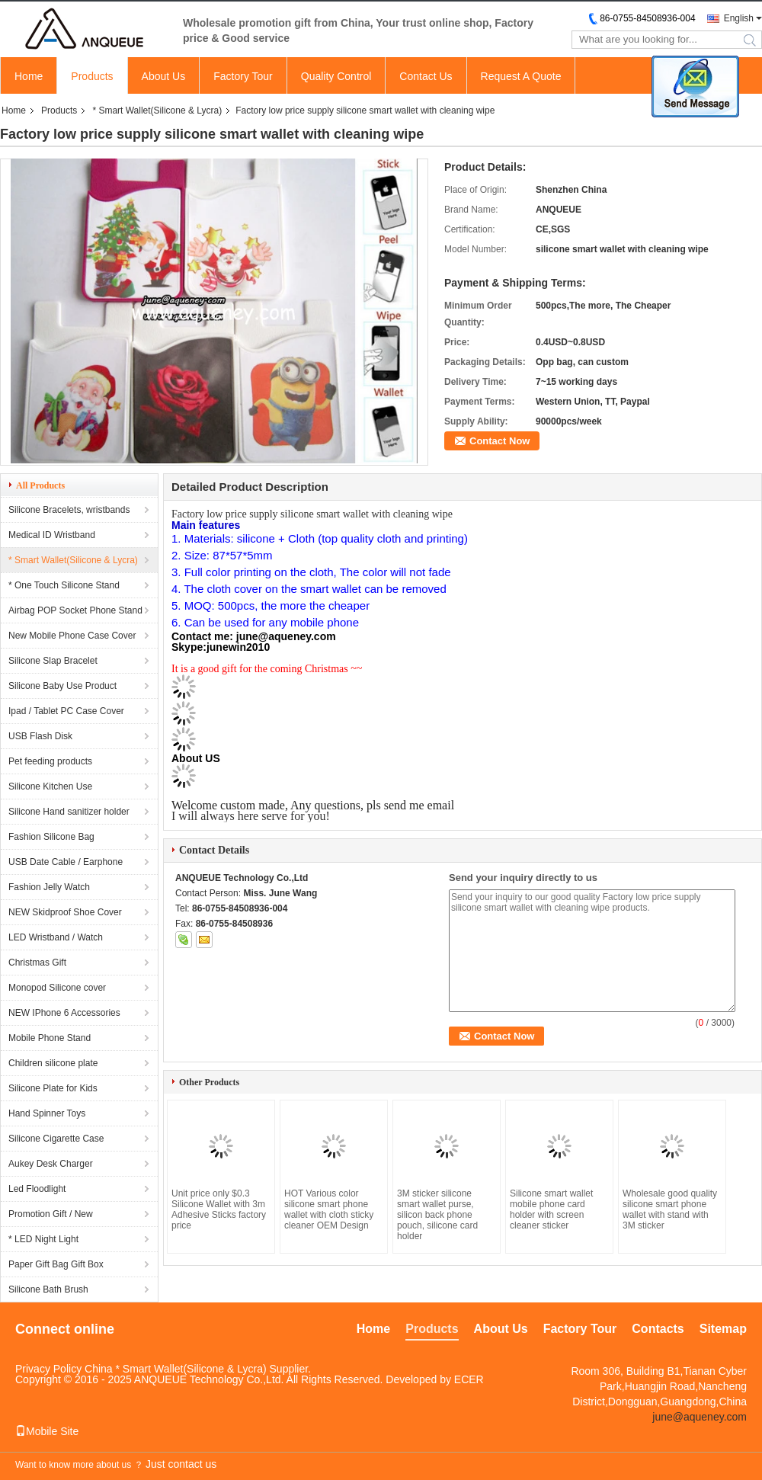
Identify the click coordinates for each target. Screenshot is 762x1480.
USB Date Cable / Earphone (65, 862)
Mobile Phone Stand (49, 1038)
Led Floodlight (37, 1189)
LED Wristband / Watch (55, 937)
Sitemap (723, 1328)
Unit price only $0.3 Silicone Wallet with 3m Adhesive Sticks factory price (218, 1209)
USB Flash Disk (40, 736)
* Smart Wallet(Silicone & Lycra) (157, 110)
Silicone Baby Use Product (62, 686)
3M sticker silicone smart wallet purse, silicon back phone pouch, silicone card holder (437, 1214)
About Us (164, 76)
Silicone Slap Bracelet (53, 660)
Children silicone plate (53, 1063)
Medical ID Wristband (51, 535)
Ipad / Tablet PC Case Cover (66, 711)
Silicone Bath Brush (48, 1289)
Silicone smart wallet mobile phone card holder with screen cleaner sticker (551, 1209)
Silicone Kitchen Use (50, 786)
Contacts (658, 1328)
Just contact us (181, 1464)
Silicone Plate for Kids (53, 1088)
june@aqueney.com (699, 1417)
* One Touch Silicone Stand (64, 585)
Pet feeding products (50, 761)
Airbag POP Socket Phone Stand (75, 610)
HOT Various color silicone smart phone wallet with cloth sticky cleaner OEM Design (328, 1209)
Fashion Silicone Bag (51, 836)
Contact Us (425, 76)
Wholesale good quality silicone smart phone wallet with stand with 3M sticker (670, 1209)
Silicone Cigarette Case (56, 1138)
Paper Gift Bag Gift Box (56, 1264)
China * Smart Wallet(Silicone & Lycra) (176, 1369)
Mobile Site (46, 1431)
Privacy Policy (48, 1369)
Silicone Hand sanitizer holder (69, 811)
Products (92, 76)
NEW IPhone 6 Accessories (64, 1012)
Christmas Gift (37, 962)
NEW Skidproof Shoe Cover (65, 912)
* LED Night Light (43, 1239)
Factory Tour (243, 76)
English (739, 18)
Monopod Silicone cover (57, 987)
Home (28, 76)
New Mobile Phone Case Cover (72, 635)
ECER (469, 1379)
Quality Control (336, 76)
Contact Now (499, 441)
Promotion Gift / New (50, 1214)
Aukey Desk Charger (50, 1163)
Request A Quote (521, 76)
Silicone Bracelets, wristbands (69, 510)
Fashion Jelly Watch (49, 887)
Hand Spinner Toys (46, 1113)
